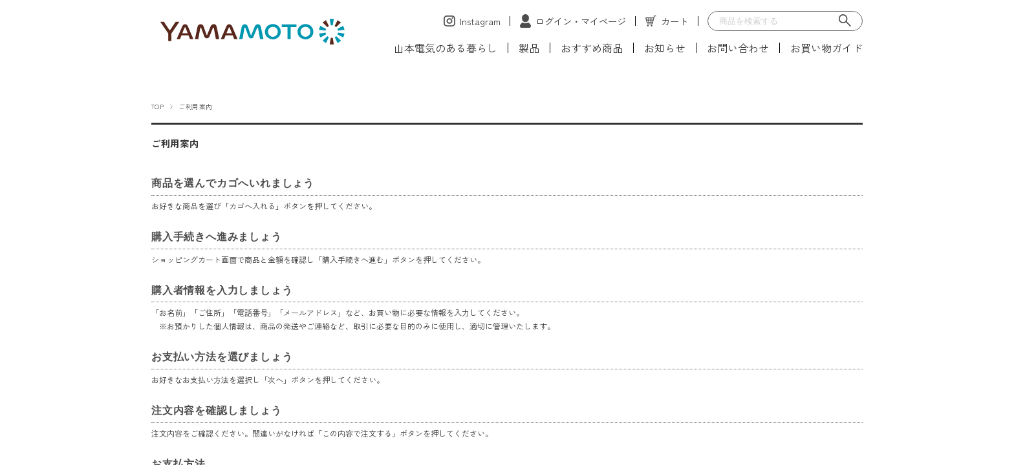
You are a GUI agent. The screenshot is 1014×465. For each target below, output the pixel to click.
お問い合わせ (738, 47)
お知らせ (664, 47)
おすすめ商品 (592, 47)
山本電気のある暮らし (445, 47)
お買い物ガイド (826, 47)
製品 (529, 47)
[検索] (845, 21)
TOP (157, 106)
